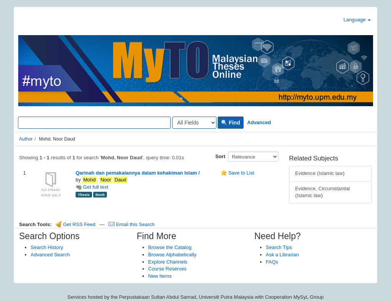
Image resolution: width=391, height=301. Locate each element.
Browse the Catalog (169, 247)
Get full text (92, 187)
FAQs (272, 262)
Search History (47, 247)
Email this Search (131, 224)
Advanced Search (50, 254)
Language (357, 20)
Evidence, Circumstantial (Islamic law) (322, 192)
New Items (159, 276)
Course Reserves (167, 269)
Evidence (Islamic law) (319, 173)
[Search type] (194, 123)
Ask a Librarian (282, 254)
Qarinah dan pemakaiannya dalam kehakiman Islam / (138, 173)
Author (25, 139)
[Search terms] (94, 123)
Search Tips (279, 247)
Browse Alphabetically (172, 254)
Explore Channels (167, 262)
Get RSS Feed (75, 224)
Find (230, 123)
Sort (220, 156)
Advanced (259, 122)
